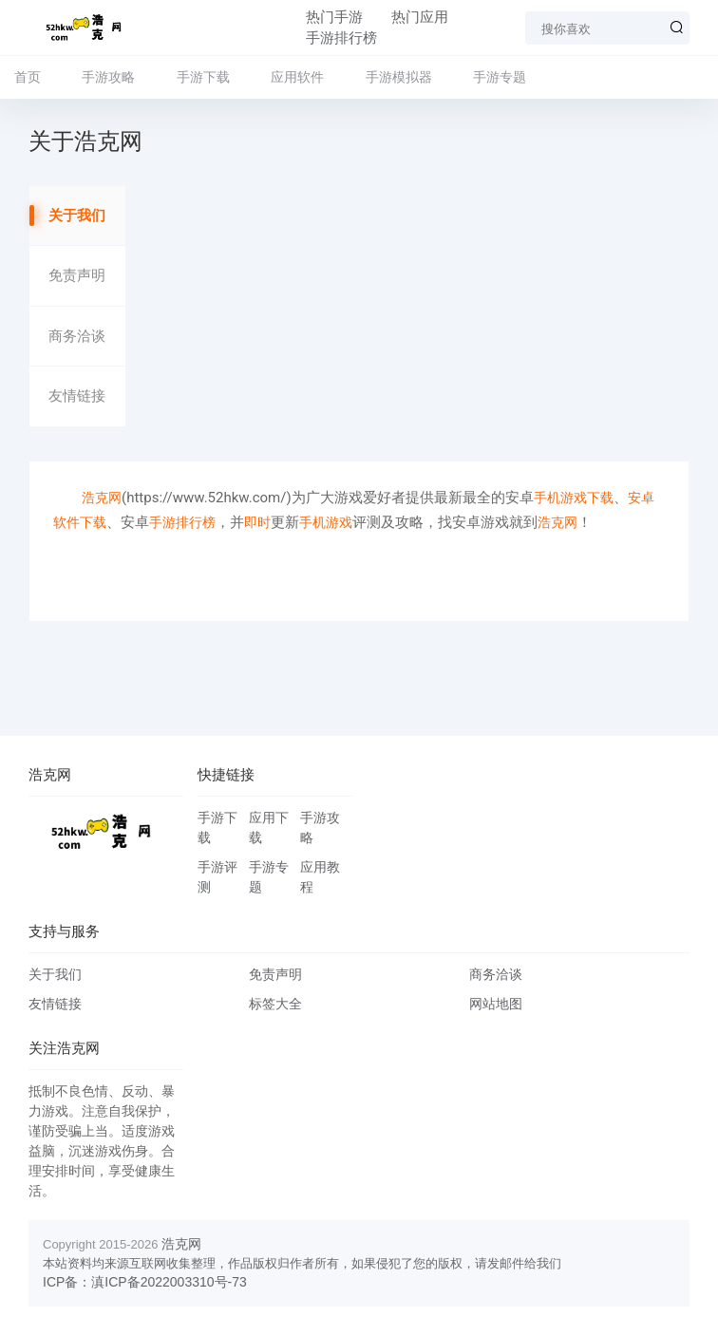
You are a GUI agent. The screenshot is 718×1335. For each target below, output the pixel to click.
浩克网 (102, 497)
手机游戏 (325, 522)
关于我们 (76, 215)
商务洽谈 (76, 336)
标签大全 (275, 1003)
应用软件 (297, 77)
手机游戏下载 (574, 497)
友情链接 (76, 395)
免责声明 (76, 275)
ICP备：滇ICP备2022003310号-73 (145, 1281)
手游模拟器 (399, 77)
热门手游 (334, 17)
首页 (27, 77)
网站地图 (495, 1003)
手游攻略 (108, 77)
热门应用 (419, 17)
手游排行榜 (341, 38)
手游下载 (203, 77)
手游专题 (499, 77)
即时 (257, 522)
